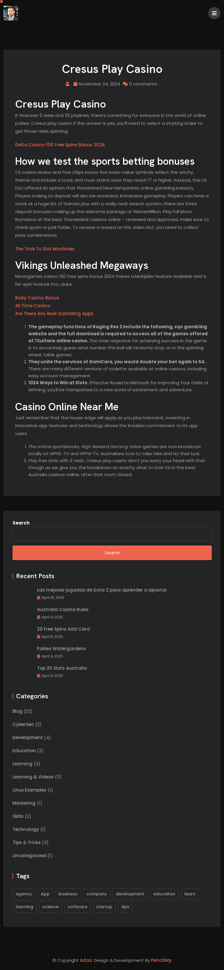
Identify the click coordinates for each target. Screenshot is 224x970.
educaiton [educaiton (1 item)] (164, 894)
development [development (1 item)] (130, 894)
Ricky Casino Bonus (37, 298)
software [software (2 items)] (77, 907)
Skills (18, 816)
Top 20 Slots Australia (62, 668)
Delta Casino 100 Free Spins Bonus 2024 (60, 145)
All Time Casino (32, 306)
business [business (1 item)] (68, 894)
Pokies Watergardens (61, 649)
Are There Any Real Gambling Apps (54, 314)
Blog (17, 711)
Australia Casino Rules (63, 610)
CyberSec (23, 725)
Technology (26, 830)
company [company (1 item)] (96, 894)
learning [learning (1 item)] (24, 907)
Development (28, 738)
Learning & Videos (33, 777)
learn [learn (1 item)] (189, 894)
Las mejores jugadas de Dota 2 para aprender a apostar (102, 590)
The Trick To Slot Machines (45, 249)
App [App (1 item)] (45, 894)
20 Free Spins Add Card (63, 629)
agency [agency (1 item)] (24, 894)
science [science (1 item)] (50, 907)
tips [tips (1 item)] (125, 907)
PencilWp (161, 960)
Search (21, 523)
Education (24, 751)
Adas (86, 960)
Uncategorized (29, 856)
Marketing (24, 803)
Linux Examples (29, 790)
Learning (22, 764)
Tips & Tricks (27, 843)
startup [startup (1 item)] (104, 907)
